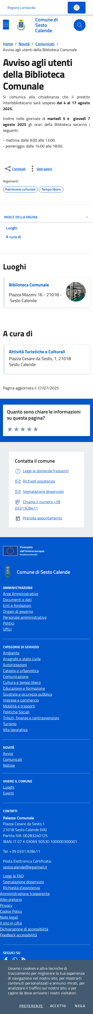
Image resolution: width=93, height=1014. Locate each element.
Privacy (6, 905)
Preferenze (31, 1006)
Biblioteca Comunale (29, 284)
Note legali (9, 917)
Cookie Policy (11, 911)
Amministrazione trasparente (25, 893)
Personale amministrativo (24, 617)
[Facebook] (6, 960)
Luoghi (8, 787)
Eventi (8, 793)
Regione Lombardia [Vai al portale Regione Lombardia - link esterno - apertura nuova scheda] (21, 7)
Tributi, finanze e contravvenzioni (31, 718)
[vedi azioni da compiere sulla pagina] (40, 169)
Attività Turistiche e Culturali (37, 351)
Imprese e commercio (21, 700)
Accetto (58, 1006)
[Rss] (24, 960)
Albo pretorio (11, 899)
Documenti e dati (17, 600)
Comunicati (45, 44)
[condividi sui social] (15, 169)
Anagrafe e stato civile (22, 659)
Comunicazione (16, 676)
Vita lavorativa (15, 730)
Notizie (9, 765)
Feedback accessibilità (18, 935)
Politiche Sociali (16, 712)
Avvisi (8, 753)
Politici (8, 623)
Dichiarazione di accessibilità (24, 929)
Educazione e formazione (24, 688)
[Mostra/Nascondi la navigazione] (6, 25)
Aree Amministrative (20, 594)
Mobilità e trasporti (19, 706)
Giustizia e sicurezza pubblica (27, 694)
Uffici (7, 629)
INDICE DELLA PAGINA (46, 217)
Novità (24, 44)
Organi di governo (18, 611)
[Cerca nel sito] (80, 25)
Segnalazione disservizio (23, 882)
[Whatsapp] (15, 960)
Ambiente (11, 653)
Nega (80, 1006)
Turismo (9, 724)
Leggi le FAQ (13, 876)
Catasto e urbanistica (21, 671)
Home (8, 44)
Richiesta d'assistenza (21, 888)
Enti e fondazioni (17, 605)
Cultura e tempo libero (22, 682)
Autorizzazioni (15, 665)
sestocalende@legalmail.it (25, 867)
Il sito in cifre (11, 923)
